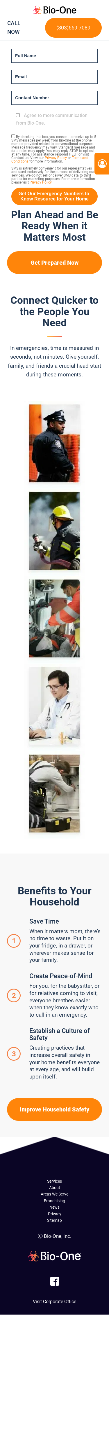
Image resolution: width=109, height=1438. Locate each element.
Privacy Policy (56, 158)
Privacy (54, 1214)
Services (54, 1181)
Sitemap (54, 1220)
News (54, 1207)
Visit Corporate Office (54, 1301)
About (54, 1187)
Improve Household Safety (54, 1109)
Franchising (54, 1200)
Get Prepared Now (55, 262)
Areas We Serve (54, 1194)
